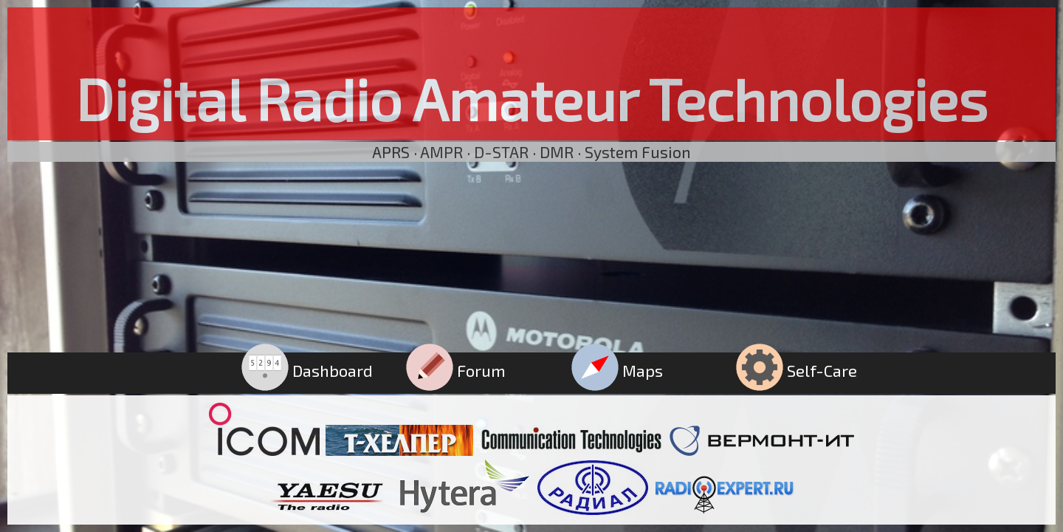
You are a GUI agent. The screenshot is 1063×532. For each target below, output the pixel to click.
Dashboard (307, 370)
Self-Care (796, 370)
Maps (617, 370)
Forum (456, 370)
